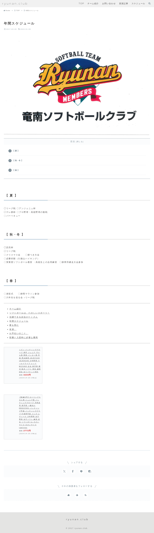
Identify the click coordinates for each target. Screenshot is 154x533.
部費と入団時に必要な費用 (23, 337)
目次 (72, 141)
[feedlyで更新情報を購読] (77, 495)
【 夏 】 (16, 151)
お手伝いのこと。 (18, 333)
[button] (89, 471)
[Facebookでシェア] (72, 471)
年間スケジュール (18, 321)
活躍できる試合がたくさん (23, 317)
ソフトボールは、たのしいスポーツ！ (29, 313)
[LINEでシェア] (81, 471)
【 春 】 (16, 170)
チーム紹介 (15, 309)
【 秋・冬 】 (18, 160)
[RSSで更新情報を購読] (85, 495)
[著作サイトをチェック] (68, 495)
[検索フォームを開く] (149, 3)
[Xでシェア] (64, 471)
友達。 (13, 329)
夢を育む (14, 325)
